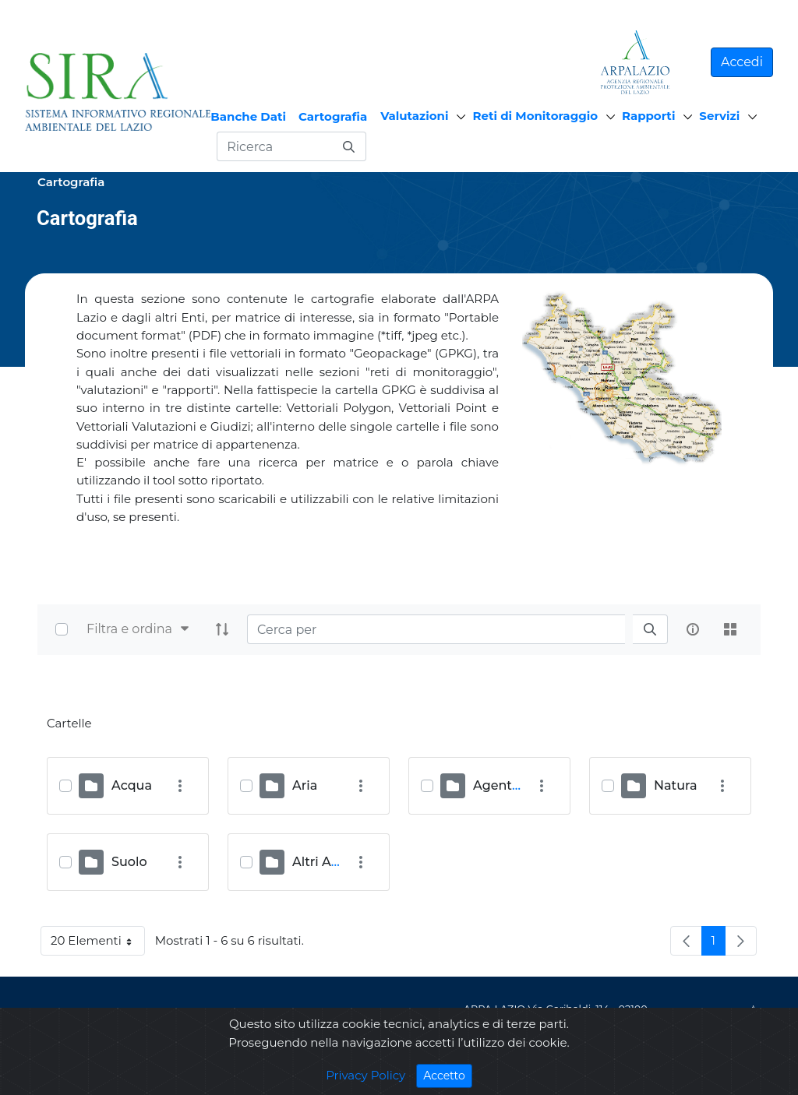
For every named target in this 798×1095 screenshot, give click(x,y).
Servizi (719, 115)
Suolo (129, 861)
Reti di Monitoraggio (535, 115)
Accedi (742, 62)
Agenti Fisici (511, 785)
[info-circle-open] (692, 629)
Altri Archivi (328, 861)
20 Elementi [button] (98, 944)
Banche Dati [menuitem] (248, 116)
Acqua (131, 785)
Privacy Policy (365, 1075)
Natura (675, 785)
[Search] (436, 629)
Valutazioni (414, 115)
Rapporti (648, 115)
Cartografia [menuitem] (332, 116)
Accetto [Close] (447, 1075)
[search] (650, 629)
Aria (304, 785)
